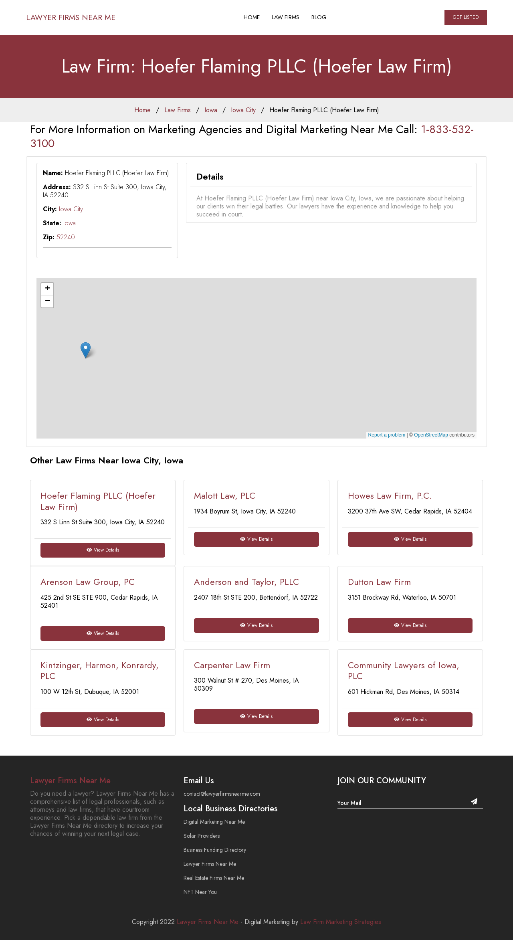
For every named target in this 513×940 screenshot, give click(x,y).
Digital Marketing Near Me (214, 822)
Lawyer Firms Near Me (71, 17)
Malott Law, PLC (224, 495)
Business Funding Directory (215, 850)
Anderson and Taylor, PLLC (246, 581)
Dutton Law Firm (379, 581)
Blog (320, 17)
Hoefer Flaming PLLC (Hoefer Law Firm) (324, 110)
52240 (66, 237)
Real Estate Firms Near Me (214, 878)
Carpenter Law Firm (232, 665)
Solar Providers (202, 836)
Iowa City (243, 110)
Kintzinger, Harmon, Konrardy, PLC (99, 671)
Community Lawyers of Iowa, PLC (403, 671)
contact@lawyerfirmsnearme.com (222, 794)
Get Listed (466, 17)
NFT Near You (200, 892)
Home (253, 17)
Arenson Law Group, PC (87, 581)
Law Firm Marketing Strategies (340, 921)
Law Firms (287, 17)
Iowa (210, 110)
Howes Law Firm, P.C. (390, 495)
